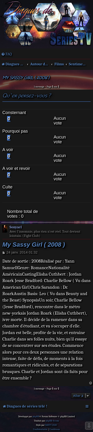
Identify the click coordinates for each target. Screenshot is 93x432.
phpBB (35, 416)
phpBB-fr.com (52, 420)
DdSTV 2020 (51, 425)
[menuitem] (6, 54)
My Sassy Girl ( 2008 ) (25, 78)
